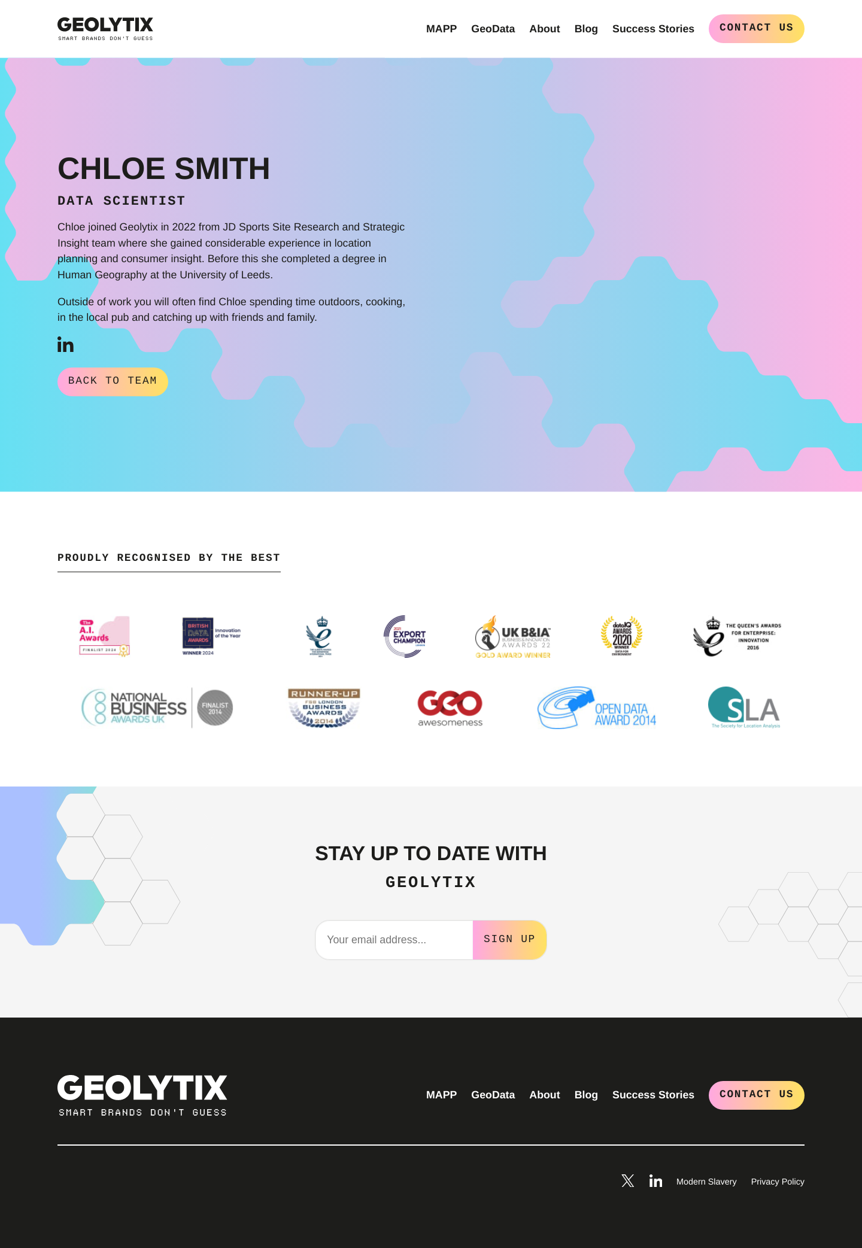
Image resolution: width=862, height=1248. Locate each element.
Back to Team (112, 381)
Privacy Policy (778, 1181)
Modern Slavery (706, 1181)
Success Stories (653, 29)
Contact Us (757, 28)
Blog (586, 29)
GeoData (493, 29)
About (544, 29)
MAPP (441, 29)
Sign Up (510, 938)
